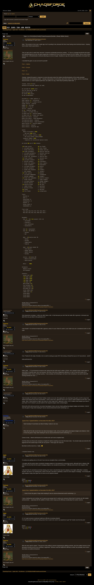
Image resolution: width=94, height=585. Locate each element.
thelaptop (6, 416)
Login (22, 27)
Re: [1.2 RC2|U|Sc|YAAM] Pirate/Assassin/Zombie (36, 310)
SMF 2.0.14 (40, 580)
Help (8, 27)
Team (18, 27)
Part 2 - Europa (26, 67)
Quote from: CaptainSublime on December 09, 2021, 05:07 (38, 420)
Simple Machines (52, 580)
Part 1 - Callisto (26, 64)
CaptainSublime (7, 310)
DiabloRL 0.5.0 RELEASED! (14, 23)
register (13, 13)
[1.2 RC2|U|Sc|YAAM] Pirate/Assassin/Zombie (35, 39)
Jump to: (72, 574)
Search (13, 27)
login (8, 13)
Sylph (4, 455)
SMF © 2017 (46, 580)
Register (27, 27)
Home (4, 27)
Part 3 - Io (24, 70)
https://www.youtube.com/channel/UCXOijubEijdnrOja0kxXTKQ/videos (37, 306)
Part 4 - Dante (25, 74)
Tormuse (5, 39)
